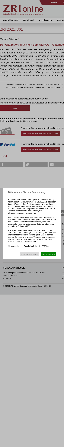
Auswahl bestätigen (29, 254)
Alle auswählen (48, 254)
